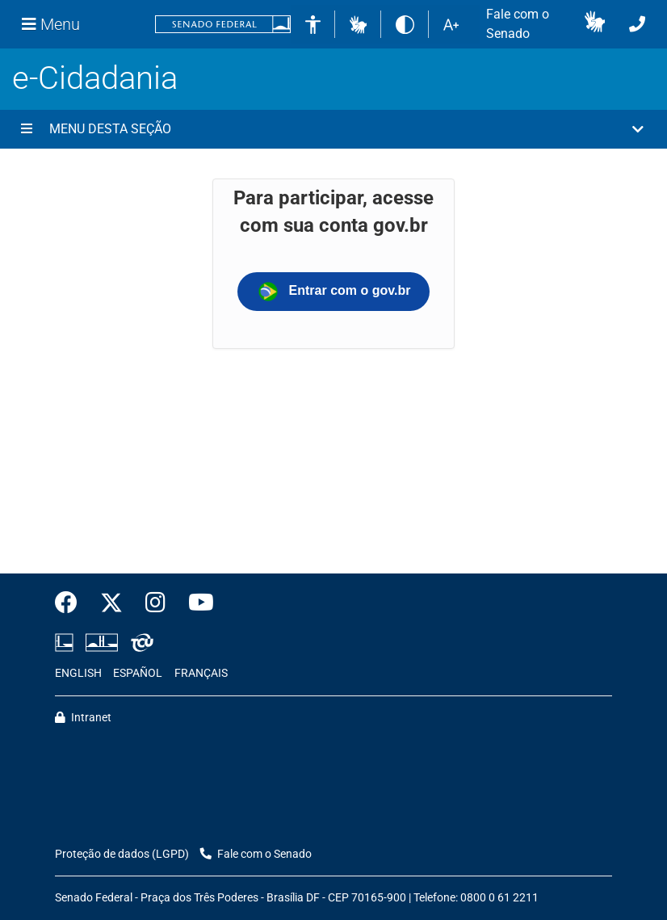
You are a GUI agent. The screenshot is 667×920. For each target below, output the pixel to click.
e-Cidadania (95, 78)
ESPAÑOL (137, 673)
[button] (358, 24)
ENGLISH (78, 673)
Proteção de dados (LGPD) (122, 854)
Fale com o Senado (517, 23)
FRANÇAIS (201, 673)
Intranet (83, 718)
